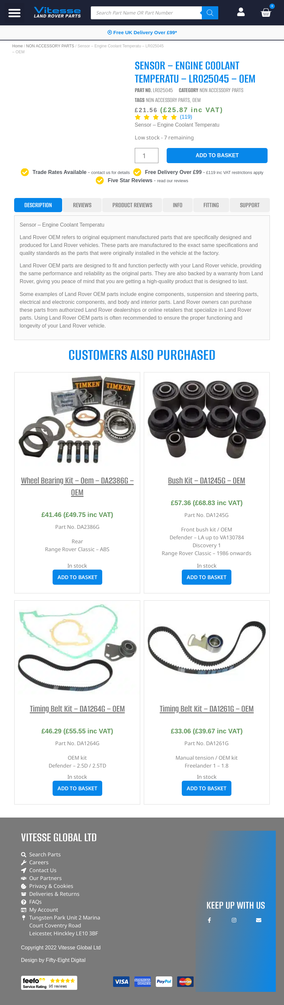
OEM (196, 100)
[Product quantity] (147, 155)
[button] (14, 13)
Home (17, 46)
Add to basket (217, 155)
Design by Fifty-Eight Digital (53, 960)
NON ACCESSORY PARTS (50, 46)
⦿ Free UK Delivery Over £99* (142, 32)
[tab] (38, 205)
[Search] (210, 12)
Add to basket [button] (77, 577)
